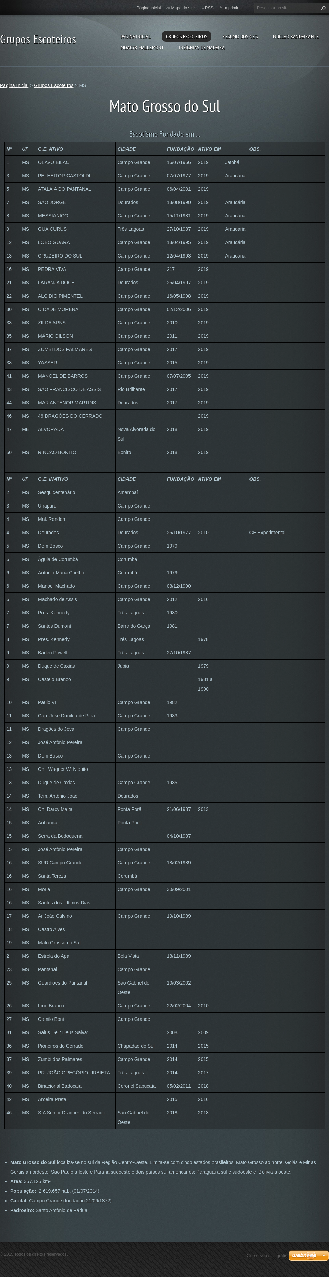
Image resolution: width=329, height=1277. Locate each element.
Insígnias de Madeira (202, 47)
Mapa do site (183, 7)
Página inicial (149, 7)
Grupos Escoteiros (186, 36)
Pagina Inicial (136, 36)
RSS (209, 7)
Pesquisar (322, 8)
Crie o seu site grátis (267, 1255)
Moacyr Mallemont (142, 47)
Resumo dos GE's (240, 36)
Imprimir (231, 7)
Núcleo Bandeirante (296, 36)
